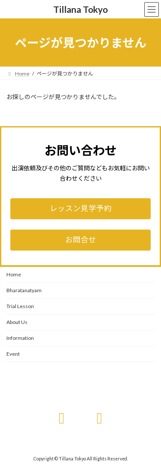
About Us (16, 322)
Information (20, 338)
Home (13, 274)
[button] (80, 208)
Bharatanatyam (24, 290)
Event (13, 354)
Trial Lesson (20, 306)
